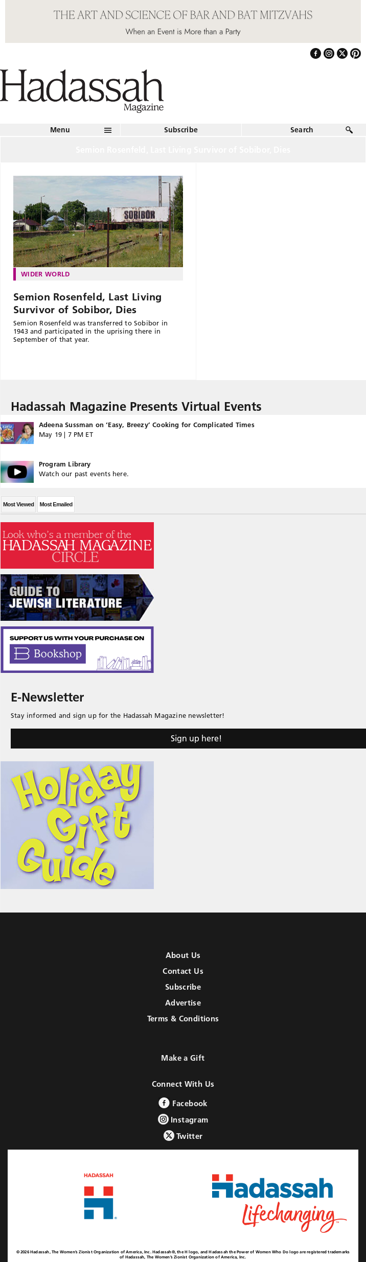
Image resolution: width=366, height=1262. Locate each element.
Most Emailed (55, 504)
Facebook (182, 1102)
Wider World (45, 274)
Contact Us (183, 971)
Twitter (183, 1135)
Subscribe (181, 129)
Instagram (183, 1119)
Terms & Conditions (183, 1018)
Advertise (183, 1003)
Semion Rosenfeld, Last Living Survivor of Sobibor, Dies (87, 303)
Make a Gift (182, 1058)
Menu (60, 129)
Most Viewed (18, 504)
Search (302, 129)
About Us (183, 955)
